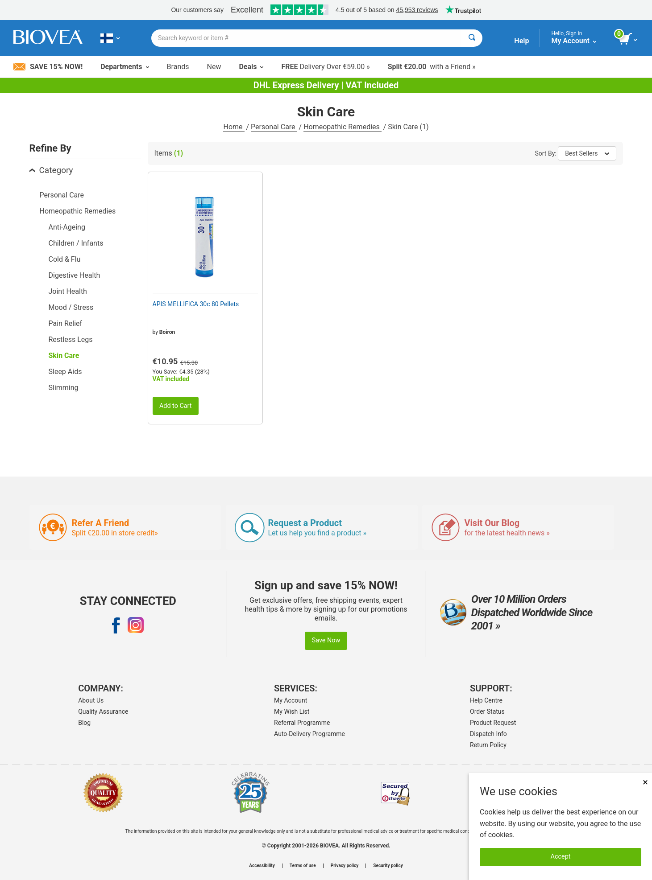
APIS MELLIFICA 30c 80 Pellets (196, 304)
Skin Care (64, 355)
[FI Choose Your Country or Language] (110, 38)
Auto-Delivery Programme (309, 733)
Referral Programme (302, 722)
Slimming (64, 387)
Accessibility (261, 866)
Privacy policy (345, 866)
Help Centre (486, 700)
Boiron (167, 332)
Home (233, 127)
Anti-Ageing (67, 227)
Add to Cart (175, 406)
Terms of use (303, 866)
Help (521, 41)
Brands (178, 66)
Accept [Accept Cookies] (561, 856)
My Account (290, 700)
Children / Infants (76, 243)
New (214, 66)
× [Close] (645, 782)
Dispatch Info (488, 733)
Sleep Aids (65, 371)
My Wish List (291, 711)
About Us (91, 700)
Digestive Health (74, 275)
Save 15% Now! (48, 66)
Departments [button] (124, 66)
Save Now (326, 640)
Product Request (493, 722)
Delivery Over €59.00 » (325, 66)
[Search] (471, 38)
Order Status (487, 711)
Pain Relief (66, 323)
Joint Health (68, 291)
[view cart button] (629, 39)
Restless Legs (71, 339)
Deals (251, 66)
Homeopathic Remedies (342, 127)
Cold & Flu (65, 259)
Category (51, 170)
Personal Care (274, 127)
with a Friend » (432, 66)
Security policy (388, 866)
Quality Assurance (103, 711)
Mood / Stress (71, 307)
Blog (84, 722)
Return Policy (488, 744)
